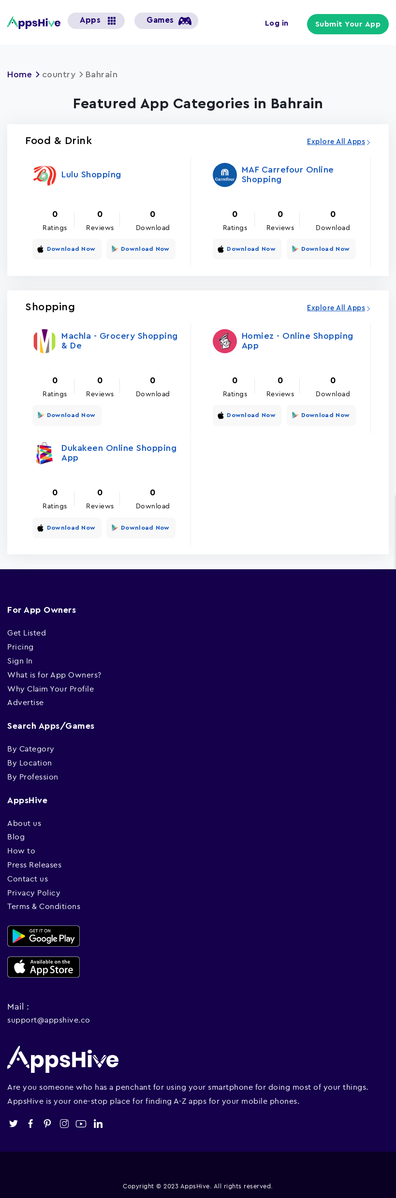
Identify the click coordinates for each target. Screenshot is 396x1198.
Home (19, 74)
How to (21, 847)
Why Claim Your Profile (50, 686)
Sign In (20, 658)
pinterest (47, 1121)
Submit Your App (349, 24)
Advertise (25, 699)
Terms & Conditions (43, 903)
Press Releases (34, 861)
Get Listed (26, 630)
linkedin (98, 1121)
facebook (30, 1121)
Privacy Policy (33, 889)
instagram (64, 1121)
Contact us (27, 875)
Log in (278, 23)
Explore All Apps (336, 141)
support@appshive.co (48, 1016)
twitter (13, 1121)
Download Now (70, 248)
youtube (81, 1121)
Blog (16, 833)
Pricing (20, 644)
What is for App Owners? (54, 672)
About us (24, 819)
